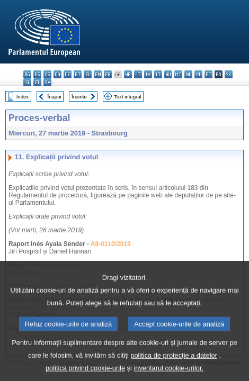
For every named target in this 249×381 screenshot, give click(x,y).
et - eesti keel (78, 74)
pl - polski (198, 74)
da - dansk (57, 74)
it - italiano (138, 74)
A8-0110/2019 (111, 244)
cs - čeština (47, 74)
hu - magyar (168, 74)
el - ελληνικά (88, 74)
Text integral (127, 96)
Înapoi (54, 96)
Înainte (79, 96)
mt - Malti (178, 74)
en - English (98, 74)
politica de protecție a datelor (173, 365)
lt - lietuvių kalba (158, 74)
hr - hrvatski (128, 74)
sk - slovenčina (229, 74)
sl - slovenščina (27, 82)
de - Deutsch (68, 74)
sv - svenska (47, 82)
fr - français (108, 74)
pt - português (208, 74)
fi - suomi (37, 82)
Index (22, 96)
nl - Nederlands (188, 74)
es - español (37, 74)
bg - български (27, 74)
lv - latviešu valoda (148, 74)
